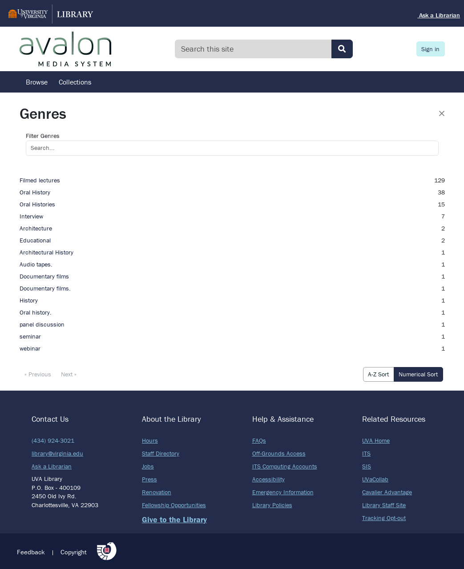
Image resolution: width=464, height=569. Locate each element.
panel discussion (42, 324)
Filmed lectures (40, 180)
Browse (37, 81)
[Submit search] (342, 49)
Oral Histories (37, 204)
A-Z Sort (378, 374)
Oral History (35, 192)
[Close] (442, 113)
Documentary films (44, 276)
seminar (30, 336)
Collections (75, 81)
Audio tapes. (36, 264)
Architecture (36, 228)
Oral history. (36, 312)
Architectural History (46, 252)
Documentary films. (45, 288)
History (29, 300)
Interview (31, 216)
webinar (30, 348)
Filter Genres (43, 136)
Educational (35, 240)
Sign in (430, 49)
